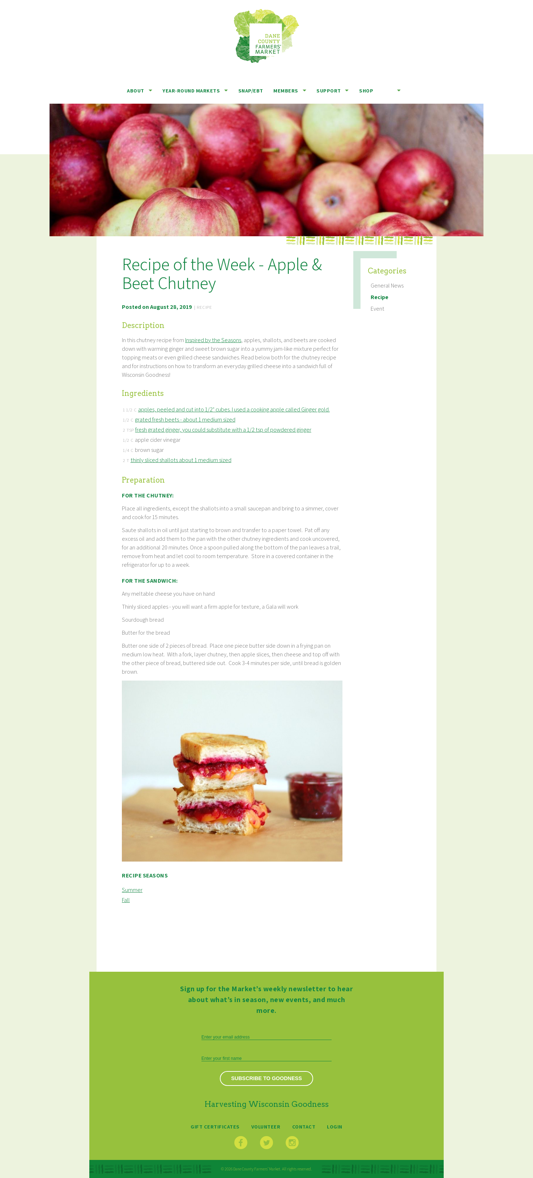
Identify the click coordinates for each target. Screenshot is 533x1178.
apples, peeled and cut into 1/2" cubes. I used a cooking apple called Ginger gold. (234, 409)
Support (328, 90)
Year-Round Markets (191, 90)
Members (285, 90)
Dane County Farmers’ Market (266, 36)
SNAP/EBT (250, 90)
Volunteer (266, 1126)
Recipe (379, 297)
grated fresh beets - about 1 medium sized (185, 419)
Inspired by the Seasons (213, 340)
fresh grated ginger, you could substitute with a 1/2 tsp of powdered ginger (223, 429)
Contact (304, 1126)
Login (334, 1126)
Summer (132, 890)
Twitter (266, 1142)
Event (377, 308)
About (135, 90)
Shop (366, 90)
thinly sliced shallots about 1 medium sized (181, 460)
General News (387, 285)
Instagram (292, 1142)
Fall (126, 900)
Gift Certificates (215, 1126)
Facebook (240, 1142)
